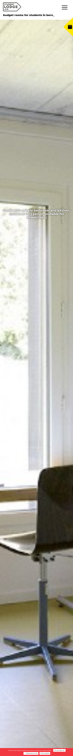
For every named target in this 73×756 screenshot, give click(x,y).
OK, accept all (59, 750)
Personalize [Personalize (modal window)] (44, 753)
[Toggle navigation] (64, 7)
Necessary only (30, 753)
